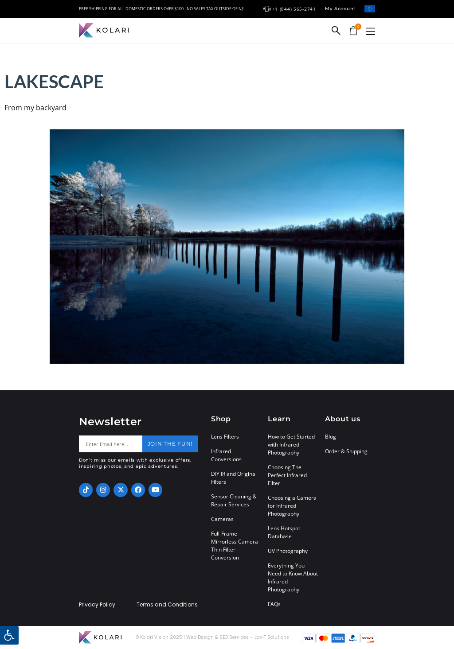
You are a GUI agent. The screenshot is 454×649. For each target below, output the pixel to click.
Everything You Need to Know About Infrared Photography (293, 577)
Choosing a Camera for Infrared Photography (292, 505)
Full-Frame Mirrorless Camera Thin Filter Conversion (234, 545)
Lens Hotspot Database (284, 532)
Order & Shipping (346, 451)
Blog (330, 436)
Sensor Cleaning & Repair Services (234, 500)
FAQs (274, 604)
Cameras (222, 519)
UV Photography (288, 551)
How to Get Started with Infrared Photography (291, 444)
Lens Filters (225, 436)
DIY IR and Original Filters (234, 478)
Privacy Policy (97, 604)
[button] (370, 31)
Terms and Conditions (167, 604)
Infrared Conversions (226, 455)
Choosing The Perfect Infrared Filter (287, 475)
